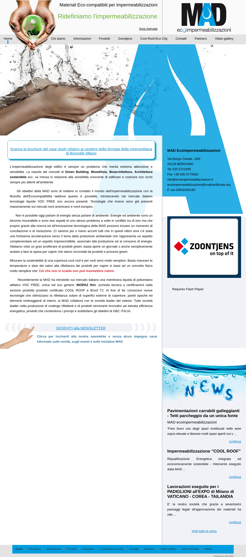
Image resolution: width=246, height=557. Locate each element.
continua (235, 441)
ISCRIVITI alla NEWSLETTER (81, 328)
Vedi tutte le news (204, 531)
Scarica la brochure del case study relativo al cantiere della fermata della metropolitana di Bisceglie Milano (81, 151)
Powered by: (224, 556)
